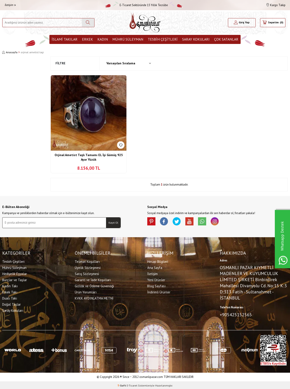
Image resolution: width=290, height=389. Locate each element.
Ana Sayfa (154, 267)
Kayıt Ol (113, 222)
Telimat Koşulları (87, 261)
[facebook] (165, 221)
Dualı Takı (9, 298)
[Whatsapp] (206, 221)
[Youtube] (192, 221)
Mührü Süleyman (127, 39)
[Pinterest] (151, 221)
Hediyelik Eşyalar (14, 273)
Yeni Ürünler (156, 279)
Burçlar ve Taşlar (14, 279)
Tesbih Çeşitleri (163, 39)
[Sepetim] (272, 22)
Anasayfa (9, 52)
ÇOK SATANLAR (226, 39)
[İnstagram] (219, 221)
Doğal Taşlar (11, 304)
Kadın (102, 39)
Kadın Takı (10, 285)
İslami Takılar (64, 39)
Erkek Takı (9, 292)
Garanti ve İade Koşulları (93, 279)
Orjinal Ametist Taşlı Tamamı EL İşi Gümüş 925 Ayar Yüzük (89, 157)
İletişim (10, 5)
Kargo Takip (275, 5)
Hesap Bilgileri (157, 261)
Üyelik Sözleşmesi (88, 267)
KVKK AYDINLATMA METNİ (94, 298)
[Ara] (88, 22)
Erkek (87, 39)
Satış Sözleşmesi (87, 273)
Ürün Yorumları (86, 292)
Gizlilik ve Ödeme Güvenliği (94, 285)
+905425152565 (236, 314)
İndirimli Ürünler (158, 292)
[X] (179, 221)
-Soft (122, 384)
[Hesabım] (242, 22)
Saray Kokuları (196, 39)
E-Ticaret (132, 384)
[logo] (145, 22)
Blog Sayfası (156, 285)
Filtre (60, 63)
